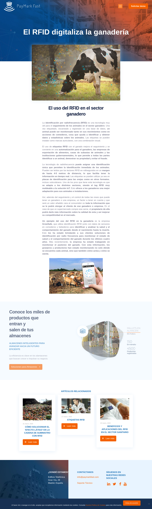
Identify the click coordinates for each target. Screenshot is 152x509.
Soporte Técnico (84, 483)
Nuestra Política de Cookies (95, 505)
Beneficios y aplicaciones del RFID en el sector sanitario (115, 429)
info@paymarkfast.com (88, 477)
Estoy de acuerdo (132, 503)
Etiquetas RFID (76, 420)
